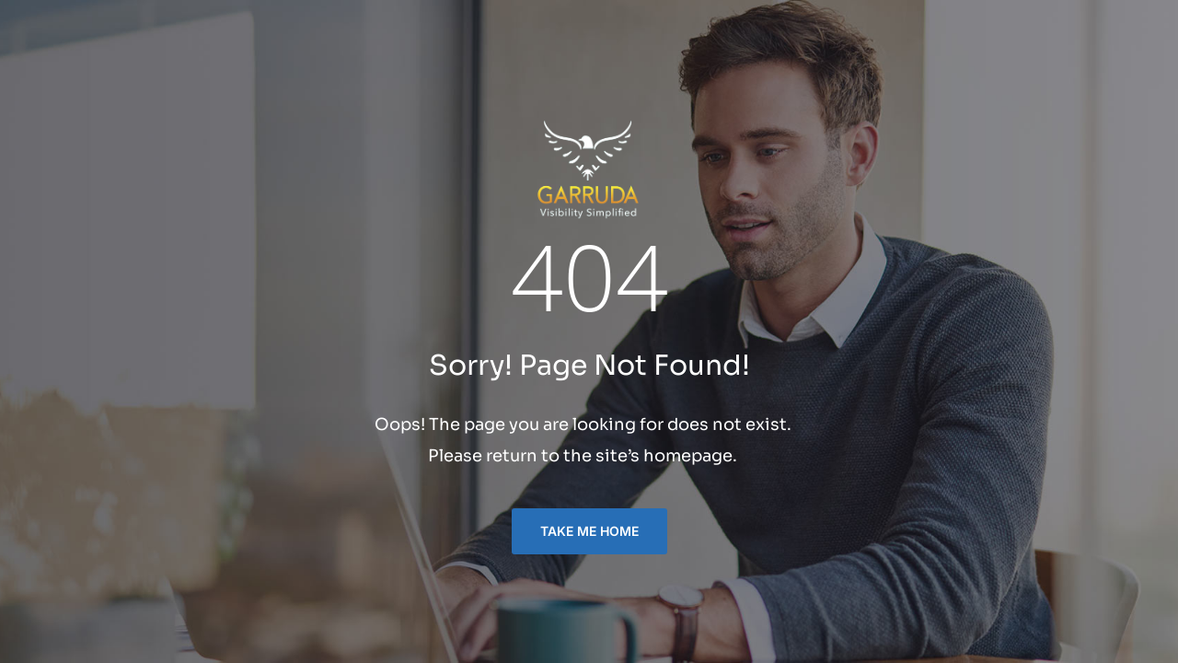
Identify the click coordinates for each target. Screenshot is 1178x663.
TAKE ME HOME (589, 531)
